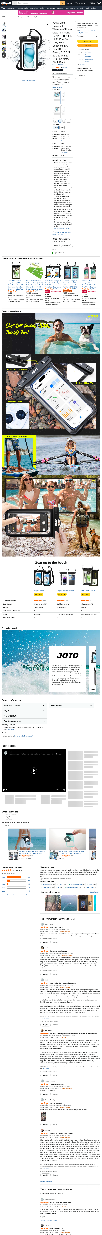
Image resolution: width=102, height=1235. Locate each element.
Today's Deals (50, 8)
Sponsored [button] (5, 861)
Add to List (81, 75)
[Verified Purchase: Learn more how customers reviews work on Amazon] (65, 967)
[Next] (69, 121)
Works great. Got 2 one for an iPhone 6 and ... (35, 790)
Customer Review (14, 790)
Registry (93, 8)
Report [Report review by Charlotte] (55, 1211)
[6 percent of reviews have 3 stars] (16, 920)
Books (42, 8)
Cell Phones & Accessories (9, 17)
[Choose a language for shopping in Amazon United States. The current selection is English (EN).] (69, 3)
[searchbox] (38, 3)
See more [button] (65, 141)
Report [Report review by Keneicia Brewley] (55, 1160)
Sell (87, 8)
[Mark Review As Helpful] (45, 978)
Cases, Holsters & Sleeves (25, 17)
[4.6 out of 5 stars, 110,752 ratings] (69, 289)
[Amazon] (6, 3)
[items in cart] (99, 3)
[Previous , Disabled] (55, 121)
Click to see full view (28, 80)
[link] (16, 285)
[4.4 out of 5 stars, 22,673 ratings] (88, 289)
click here (11, 765)
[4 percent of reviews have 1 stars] (16, 927)
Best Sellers (34, 8)
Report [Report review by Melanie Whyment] (55, 1130)
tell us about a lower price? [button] (24, 772)
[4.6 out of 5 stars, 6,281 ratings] (32, 291)
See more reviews (46, 1217)
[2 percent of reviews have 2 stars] (16, 923)
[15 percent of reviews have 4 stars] (16, 916)
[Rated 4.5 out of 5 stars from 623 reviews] (72, 892)
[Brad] (10, 788)
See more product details (62, 228)
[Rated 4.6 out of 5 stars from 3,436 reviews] (32, 892)
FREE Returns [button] (58, 87)
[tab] (47, 920)
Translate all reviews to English (51, 1229)
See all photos (94, 928)
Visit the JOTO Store (58, 65)
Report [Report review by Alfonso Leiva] (55, 978)
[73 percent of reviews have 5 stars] (16, 913)
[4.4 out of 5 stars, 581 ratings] (13, 291)
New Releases (70, 8)
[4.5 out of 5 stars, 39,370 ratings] (51, 289)
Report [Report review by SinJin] (55, 1060)
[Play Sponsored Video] (27, 875)
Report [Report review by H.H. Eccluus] (55, 1111)
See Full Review (57, 790)
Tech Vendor (88, 52)
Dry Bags (36, 17)
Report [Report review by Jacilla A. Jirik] (55, 1010)
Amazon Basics (23, 8)
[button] (3, 8)
